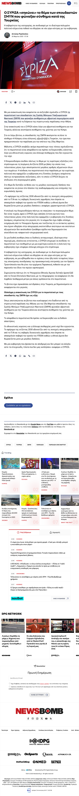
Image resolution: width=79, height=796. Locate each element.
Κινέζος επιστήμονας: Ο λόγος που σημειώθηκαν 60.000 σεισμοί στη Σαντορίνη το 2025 (9, 513)
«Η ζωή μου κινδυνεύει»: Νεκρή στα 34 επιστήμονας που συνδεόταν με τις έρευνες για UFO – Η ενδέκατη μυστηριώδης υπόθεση (48, 479)
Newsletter (20, 433)
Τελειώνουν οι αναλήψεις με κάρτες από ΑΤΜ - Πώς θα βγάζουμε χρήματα (48, 512)
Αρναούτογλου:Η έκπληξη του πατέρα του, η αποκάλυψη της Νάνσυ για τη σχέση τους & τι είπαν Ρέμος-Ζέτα (60, 642)
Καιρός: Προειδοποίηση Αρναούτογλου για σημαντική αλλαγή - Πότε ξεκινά (9, 476)
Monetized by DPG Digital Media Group (46, 770)
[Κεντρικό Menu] (75, 3)
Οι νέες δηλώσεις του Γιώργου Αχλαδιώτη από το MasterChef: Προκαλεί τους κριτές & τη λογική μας (37, 641)
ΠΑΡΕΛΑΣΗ (40, 445)
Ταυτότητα (4, 730)
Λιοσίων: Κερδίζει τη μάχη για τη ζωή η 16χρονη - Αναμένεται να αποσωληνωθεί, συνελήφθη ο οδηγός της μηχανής (68, 477)
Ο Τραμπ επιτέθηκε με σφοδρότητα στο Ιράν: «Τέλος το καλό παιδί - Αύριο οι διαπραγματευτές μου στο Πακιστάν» (37, 589)
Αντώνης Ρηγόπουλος (20, 34)
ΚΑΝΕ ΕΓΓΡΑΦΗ (39, 695)
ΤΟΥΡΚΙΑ (19, 445)
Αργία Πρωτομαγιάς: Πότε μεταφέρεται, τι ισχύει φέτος (29, 474)
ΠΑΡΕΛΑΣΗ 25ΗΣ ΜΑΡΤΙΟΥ (57, 445)
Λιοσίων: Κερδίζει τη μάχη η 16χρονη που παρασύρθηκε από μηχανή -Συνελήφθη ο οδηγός (11, 641)
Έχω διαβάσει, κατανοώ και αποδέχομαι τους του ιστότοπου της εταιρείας (39, 683)
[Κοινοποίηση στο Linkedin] (25, 103)
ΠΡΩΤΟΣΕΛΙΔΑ (61, 3)
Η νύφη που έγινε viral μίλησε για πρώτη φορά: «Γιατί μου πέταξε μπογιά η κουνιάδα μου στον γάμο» (39, 543)
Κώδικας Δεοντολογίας (46, 730)
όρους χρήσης (44, 683)
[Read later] (76, 91)
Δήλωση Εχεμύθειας (29, 730)
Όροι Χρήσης (15, 730)
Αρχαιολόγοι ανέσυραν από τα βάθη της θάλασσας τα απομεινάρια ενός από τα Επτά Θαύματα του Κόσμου (69, 514)
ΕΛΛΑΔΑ (42, 3)
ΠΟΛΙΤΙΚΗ (50, 3)
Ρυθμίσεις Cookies (62, 730)
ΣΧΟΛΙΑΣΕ (61, 91)
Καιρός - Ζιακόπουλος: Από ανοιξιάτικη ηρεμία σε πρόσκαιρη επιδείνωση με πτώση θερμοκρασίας (29, 513)
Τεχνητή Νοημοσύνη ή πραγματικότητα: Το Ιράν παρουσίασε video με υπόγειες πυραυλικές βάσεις (37, 554)
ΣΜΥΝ (29, 445)
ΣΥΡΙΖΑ (8, 445)
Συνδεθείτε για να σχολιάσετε (18, 405)
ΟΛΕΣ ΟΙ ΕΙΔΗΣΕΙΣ (31, 3)
